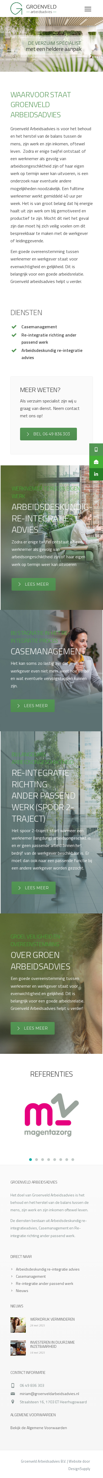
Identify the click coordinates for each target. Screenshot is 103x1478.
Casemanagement (31, 1276)
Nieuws (22, 1290)
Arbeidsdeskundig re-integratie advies (48, 1269)
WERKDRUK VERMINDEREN (52, 1319)
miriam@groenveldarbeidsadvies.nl (49, 1393)
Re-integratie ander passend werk (44, 1283)
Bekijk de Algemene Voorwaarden (38, 1427)
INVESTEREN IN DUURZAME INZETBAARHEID (52, 1344)
